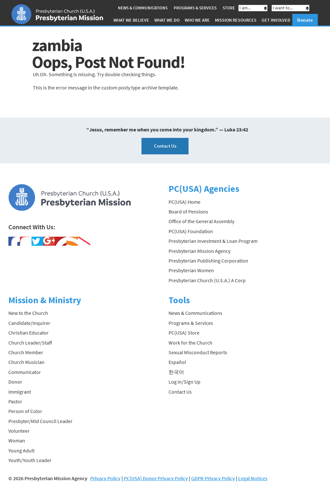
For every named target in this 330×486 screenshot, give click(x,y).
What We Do (167, 20)
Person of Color (25, 411)
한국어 (176, 372)
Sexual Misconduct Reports (198, 352)
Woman (16, 440)
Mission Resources (236, 20)
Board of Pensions (188, 211)
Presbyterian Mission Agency (199, 251)
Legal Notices (252, 478)
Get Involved (276, 20)
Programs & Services (195, 8)
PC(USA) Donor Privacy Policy (156, 478)
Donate (305, 20)
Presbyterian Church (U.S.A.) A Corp (207, 280)
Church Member (25, 352)
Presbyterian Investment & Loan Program (213, 241)
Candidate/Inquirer (29, 323)
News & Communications (143, 8)
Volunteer (19, 431)
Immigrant (19, 391)
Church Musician (26, 362)
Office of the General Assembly (201, 221)
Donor (15, 381)
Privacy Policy (105, 478)
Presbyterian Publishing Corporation (208, 260)
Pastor (15, 401)
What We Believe (131, 20)
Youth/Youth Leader (30, 460)
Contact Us (165, 146)
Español (177, 362)
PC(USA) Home (184, 202)
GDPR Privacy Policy (213, 478)
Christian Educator (28, 332)
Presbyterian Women (191, 270)
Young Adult (21, 450)
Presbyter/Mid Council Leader (40, 421)
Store (229, 8)
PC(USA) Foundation (191, 231)
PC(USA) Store (184, 332)
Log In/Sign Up (184, 381)
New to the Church (28, 313)
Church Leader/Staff (30, 342)
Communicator (24, 372)
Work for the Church (190, 342)
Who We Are (197, 20)
